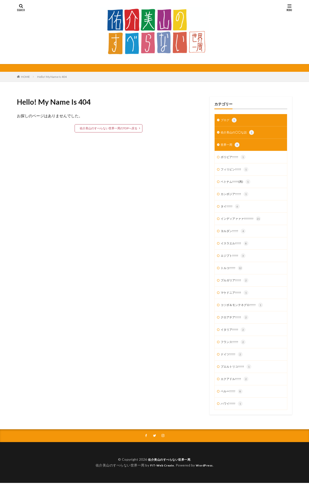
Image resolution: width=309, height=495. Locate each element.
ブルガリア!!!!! (236, 287)
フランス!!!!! (234, 351)
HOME (25, 77)
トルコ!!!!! (232, 274)
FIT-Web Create (161, 477)
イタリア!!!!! (234, 338)
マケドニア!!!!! (236, 300)
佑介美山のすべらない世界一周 (169, 471)
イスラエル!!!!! (236, 248)
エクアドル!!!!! (236, 389)
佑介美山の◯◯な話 (239, 133)
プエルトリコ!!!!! (237, 376)
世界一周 (231, 146)
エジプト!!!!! (234, 261)
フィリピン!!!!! (236, 171)
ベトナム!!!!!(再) (237, 184)
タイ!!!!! (231, 210)
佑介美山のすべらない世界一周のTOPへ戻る (108, 128)
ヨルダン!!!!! (234, 235)
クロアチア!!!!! (236, 325)
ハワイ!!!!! (232, 415)
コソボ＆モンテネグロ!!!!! (244, 312)
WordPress (206, 477)
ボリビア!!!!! (234, 159)
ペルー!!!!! (232, 402)
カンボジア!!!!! (236, 197)
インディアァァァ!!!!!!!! (243, 223)
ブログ (229, 120)
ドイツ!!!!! (232, 364)
